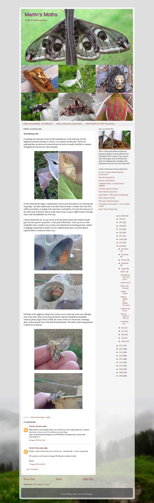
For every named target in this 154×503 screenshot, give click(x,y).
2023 (121, 229)
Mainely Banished (35, 426)
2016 (121, 349)
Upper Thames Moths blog (108, 209)
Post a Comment (32, 469)
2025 (121, 222)
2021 (121, 236)
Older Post (88, 479)
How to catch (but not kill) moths (69, 124)
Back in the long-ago (125, 287)
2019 (121, 243)
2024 (121, 226)
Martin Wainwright (36, 448)
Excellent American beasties (108, 189)
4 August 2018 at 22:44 (37, 440)
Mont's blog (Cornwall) (107, 198)
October (124, 260)
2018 (121, 246)
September (125, 263)
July (123, 328)
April (123, 338)
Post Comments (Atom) (41, 484)
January (124, 341)
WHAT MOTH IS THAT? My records (100, 124)
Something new (124, 323)
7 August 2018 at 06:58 (37, 464)
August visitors (124, 292)
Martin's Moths (41, 14)
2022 (121, 233)
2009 (121, 372)
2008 (121, 376)
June (123, 331)
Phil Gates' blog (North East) (109, 201)
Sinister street (125, 283)
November (124, 254)
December (124, 249)
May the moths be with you (125, 316)
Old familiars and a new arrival (125, 277)
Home (59, 479)
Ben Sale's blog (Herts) (107, 177)
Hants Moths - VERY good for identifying (113, 195)
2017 (121, 346)
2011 (121, 366)
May (123, 334)
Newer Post (29, 479)
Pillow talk (124, 272)
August (124, 269)
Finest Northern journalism (108, 192)
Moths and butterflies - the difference (38, 124)
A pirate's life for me (125, 310)
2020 (121, 239)
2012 (121, 362)
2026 (121, 219)
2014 (121, 356)
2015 (121, 352)
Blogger (89, 494)
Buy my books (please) (107, 180)
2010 (121, 369)
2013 (121, 359)
